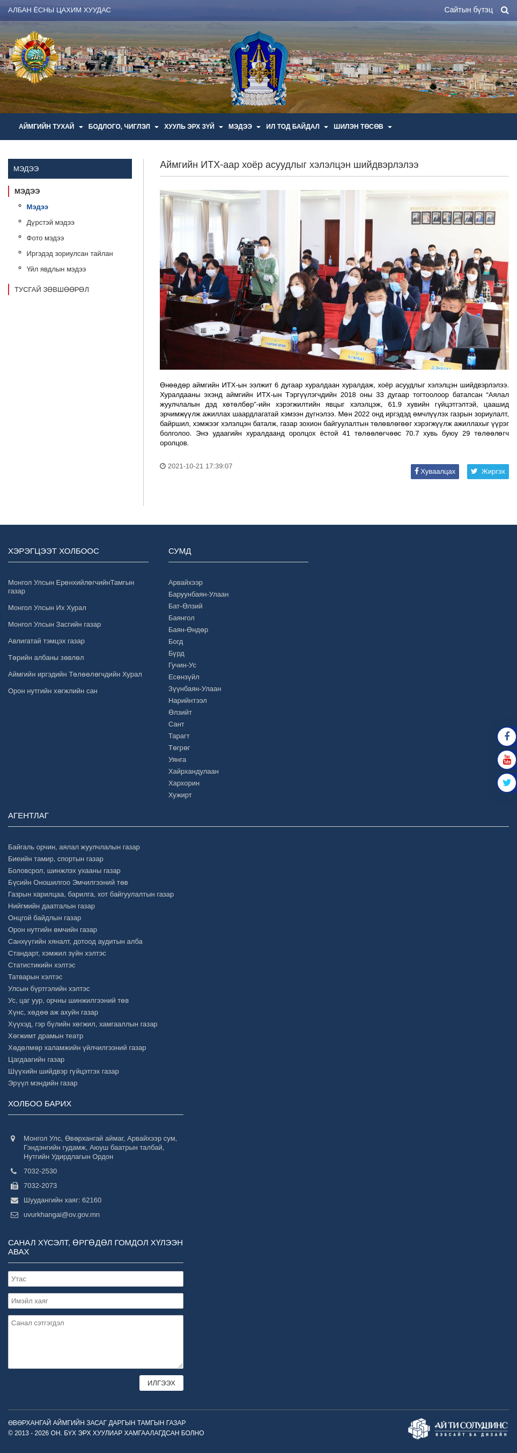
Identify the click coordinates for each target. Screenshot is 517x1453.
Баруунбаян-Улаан (198, 594)
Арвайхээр (185, 582)
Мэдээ (244, 126)
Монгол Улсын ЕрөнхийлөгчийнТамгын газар (71, 586)
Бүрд (176, 653)
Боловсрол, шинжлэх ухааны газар (64, 871)
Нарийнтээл (187, 700)
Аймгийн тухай (51, 126)
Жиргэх (488, 471)
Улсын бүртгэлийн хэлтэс (49, 989)
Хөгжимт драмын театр (45, 1036)
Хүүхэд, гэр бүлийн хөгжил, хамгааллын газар (83, 1024)
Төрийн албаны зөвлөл (46, 658)
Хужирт (180, 795)
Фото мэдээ (45, 238)
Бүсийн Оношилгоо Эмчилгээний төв (68, 882)
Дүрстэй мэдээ (51, 222)
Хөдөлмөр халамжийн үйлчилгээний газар (77, 1048)
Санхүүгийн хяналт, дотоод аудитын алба (75, 941)
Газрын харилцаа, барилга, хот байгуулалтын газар (91, 894)
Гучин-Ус (182, 665)
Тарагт (179, 736)
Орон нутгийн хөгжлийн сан (53, 691)
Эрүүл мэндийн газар (42, 1083)
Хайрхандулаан (193, 771)
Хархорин (184, 783)
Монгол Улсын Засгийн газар (54, 624)
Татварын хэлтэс (35, 977)
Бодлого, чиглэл (123, 126)
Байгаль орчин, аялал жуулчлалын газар (74, 847)
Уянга (177, 759)
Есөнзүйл (184, 677)
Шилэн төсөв (363, 126)
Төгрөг (179, 748)
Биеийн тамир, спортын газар (56, 859)
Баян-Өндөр (188, 630)
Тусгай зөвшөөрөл (51, 289)
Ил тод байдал (297, 126)
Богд (175, 641)
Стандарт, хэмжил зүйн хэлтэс (57, 953)
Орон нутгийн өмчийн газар (52, 930)
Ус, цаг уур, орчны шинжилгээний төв (68, 1000)
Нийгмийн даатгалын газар (51, 906)
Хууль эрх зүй (193, 126)
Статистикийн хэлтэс (42, 965)
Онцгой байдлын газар (44, 918)
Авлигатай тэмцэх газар (46, 641)
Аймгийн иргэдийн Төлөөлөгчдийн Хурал (75, 674)
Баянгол (181, 618)
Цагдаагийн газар (36, 1059)
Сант (176, 724)
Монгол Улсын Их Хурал (47, 608)
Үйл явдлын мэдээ (56, 269)
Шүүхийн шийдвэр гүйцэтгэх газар (63, 1071)
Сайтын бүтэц (468, 9)
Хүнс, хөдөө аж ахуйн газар (53, 1012)
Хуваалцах (435, 471)
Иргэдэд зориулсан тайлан (70, 253)
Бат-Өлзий (185, 606)
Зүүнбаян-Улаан (194, 689)
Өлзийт (180, 712)
